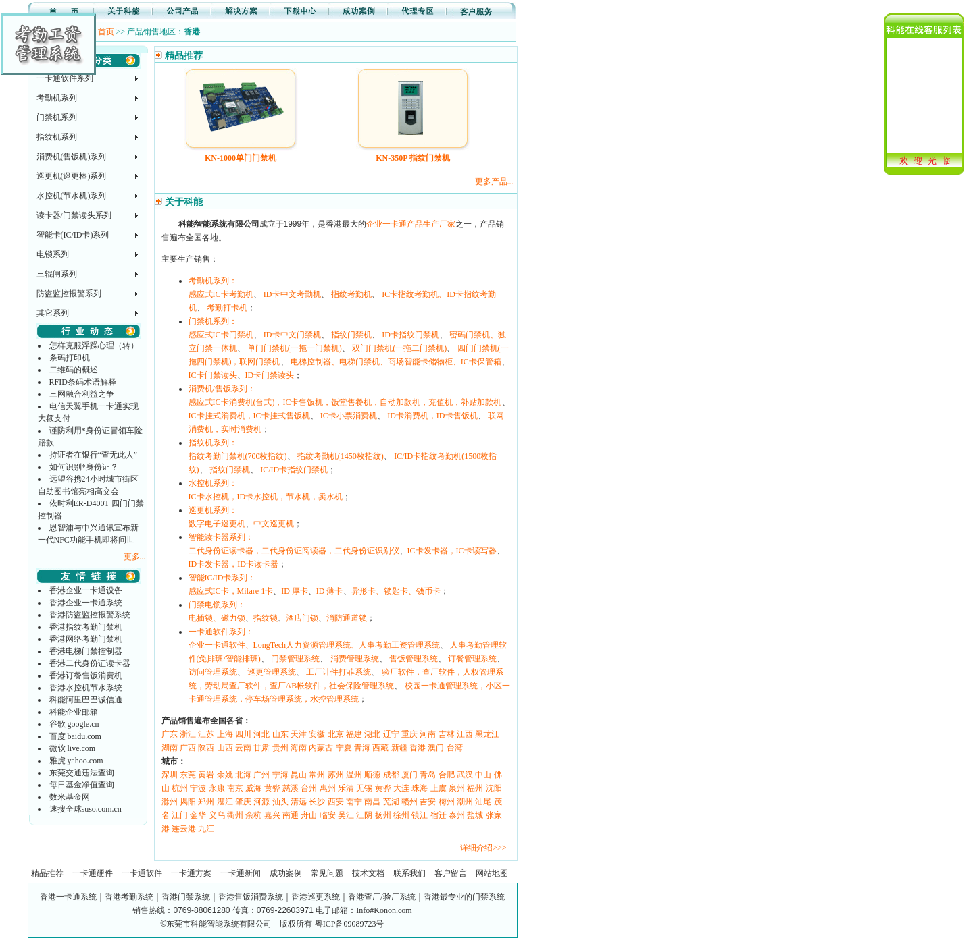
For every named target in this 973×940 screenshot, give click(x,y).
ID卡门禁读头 (270, 375)
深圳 (169, 774)
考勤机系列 (56, 98)
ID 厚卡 (294, 591)
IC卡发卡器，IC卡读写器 (452, 550)
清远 (299, 801)
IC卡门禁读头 (213, 375)
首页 (106, 31)
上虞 (438, 788)
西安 (336, 801)
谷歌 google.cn (74, 724)
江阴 (364, 815)
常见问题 (327, 873)
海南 (299, 747)
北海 (243, 774)
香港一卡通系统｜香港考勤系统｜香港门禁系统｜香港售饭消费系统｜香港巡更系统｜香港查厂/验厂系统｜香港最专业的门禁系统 (272, 897)
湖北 (372, 734)
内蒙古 (321, 747)
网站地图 (492, 873)
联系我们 (409, 873)
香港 (417, 747)
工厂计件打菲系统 (338, 672)
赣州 (409, 801)
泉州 (457, 788)
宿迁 (438, 815)
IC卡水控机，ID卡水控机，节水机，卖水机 (266, 496)
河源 (261, 801)
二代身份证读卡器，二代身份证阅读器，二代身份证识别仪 (294, 550)
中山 (483, 774)
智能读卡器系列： (221, 537)
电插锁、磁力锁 (217, 618)
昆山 (299, 774)
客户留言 (450, 873)
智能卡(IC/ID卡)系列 (72, 235)
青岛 (428, 774)
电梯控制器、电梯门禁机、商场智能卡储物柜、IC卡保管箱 (396, 361)
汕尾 (483, 801)
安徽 (317, 734)
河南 (428, 734)
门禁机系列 (56, 117)
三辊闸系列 (56, 274)
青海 (362, 747)
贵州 (280, 747)
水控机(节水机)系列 (71, 195)
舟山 (309, 815)
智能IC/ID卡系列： (222, 577)
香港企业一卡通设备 (85, 590)
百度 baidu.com (75, 736)
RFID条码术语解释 (82, 382)
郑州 (206, 801)
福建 (354, 734)
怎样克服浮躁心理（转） (94, 345)
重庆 (409, 734)
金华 (198, 815)
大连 (401, 788)
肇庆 (243, 801)
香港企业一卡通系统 (85, 602)
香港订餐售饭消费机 (85, 675)
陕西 (206, 747)
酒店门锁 (302, 618)
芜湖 (391, 801)
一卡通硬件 (92, 873)
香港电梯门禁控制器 (85, 651)
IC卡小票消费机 (348, 415)
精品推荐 (47, 873)
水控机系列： (213, 483)
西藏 (380, 747)
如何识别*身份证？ (83, 467)
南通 (290, 815)
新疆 (399, 747)
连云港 (184, 828)
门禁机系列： (213, 321)
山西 (225, 747)
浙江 (188, 734)
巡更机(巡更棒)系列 (71, 176)
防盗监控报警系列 (68, 293)
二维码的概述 (73, 370)
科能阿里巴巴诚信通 (85, 699)
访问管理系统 (213, 672)
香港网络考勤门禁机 (85, 639)
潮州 (465, 801)
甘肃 (261, 747)
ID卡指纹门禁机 (410, 334)
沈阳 (494, 788)
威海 (253, 788)
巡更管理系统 (271, 672)
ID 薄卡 (329, 591)
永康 (217, 788)
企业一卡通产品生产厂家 (410, 224)
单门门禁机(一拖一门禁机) (294, 348)
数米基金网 (69, 797)
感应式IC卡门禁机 (221, 334)
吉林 (447, 734)
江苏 (206, 734)
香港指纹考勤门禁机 (85, 627)
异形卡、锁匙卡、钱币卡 (396, 591)
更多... (135, 556)
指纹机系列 (56, 137)
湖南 (169, 747)
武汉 (465, 774)
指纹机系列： (213, 442)
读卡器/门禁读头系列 (73, 215)
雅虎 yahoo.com (76, 760)
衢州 (235, 815)
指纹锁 (265, 618)
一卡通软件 (142, 873)
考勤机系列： (213, 280)
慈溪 (290, 788)
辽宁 (391, 734)
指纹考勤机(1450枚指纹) (340, 456)
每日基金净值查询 (81, 785)
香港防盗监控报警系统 (89, 614)
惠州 (328, 788)
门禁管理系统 (295, 658)
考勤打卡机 (227, 307)
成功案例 (286, 873)
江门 (180, 815)
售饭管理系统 (413, 658)
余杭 (253, 815)
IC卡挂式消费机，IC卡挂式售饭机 (249, 415)
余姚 (225, 774)
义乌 (217, 815)
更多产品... (494, 181)
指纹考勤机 (351, 294)
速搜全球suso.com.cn (85, 809)
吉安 (428, 801)
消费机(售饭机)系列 (71, 156)
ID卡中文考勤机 (292, 294)
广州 (261, 774)
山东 (280, 734)
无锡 (364, 788)
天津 (299, 734)
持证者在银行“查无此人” (93, 455)
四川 (243, 734)
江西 (465, 734)
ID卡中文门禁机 (292, 334)
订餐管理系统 (472, 658)
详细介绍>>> (483, 847)
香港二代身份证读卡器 (89, 663)
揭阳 (188, 801)
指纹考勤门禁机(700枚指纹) (238, 456)
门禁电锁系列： (217, 604)
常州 (317, 774)
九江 (206, 828)
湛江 (225, 801)
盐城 (475, 815)
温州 (354, 774)
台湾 (455, 747)
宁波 (198, 788)
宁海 (280, 774)
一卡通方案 (191, 873)
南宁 (354, 801)
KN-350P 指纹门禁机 (413, 158)
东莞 (188, 774)
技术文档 (368, 873)
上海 (225, 734)
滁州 (169, 801)
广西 (188, 747)
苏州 (336, 774)
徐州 (401, 815)
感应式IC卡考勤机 (221, 294)
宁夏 (344, 747)
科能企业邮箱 (73, 712)
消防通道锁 (346, 618)
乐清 (346, 788)
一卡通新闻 (240, 873)
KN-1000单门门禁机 (240, 158)
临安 (328, 815)
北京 (336, 734)
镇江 (419, 815)
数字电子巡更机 (217, 523)
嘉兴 (272, 815)
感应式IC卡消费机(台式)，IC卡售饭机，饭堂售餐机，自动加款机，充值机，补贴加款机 (345, 402)
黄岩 (206, 774)
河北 (261, 734)
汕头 (280, 801)
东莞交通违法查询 (81, 772)
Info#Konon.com (383, 910)
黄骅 (272, 788)
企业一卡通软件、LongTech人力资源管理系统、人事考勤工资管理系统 (314, 645)
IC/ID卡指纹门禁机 (294, 469)
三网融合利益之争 (81, 394)
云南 (243, 747)
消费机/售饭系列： (222, 388)
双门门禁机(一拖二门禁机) (399, 348)
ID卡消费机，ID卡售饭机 (432, 415)
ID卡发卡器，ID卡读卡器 (233, 564)
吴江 (346, 815)
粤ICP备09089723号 (349, 924)
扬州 (383, 815)
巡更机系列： (213, 510)
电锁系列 (52, 254)
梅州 (447, 801)
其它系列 (52, 313)
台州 (309, 788)
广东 (169, 734)
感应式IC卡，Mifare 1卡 (231, 591)
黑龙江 (487, 734)
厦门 (409, 774)
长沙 (317, 801)
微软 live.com (72, 748)
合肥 (447, 774)
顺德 (372, 774)
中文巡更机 (273, 523)
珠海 (419, 788)
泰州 (457, 815)
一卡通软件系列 (64, 78)
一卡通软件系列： (221, 631)
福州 (475, 788)
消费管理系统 (354, 658)
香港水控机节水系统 (85, 687)
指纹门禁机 (351, 334)
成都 (391, 774)
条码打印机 (69, 357)
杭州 (180, 788)
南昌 (372, 801)
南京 (235, 788)
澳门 (436, 747)
